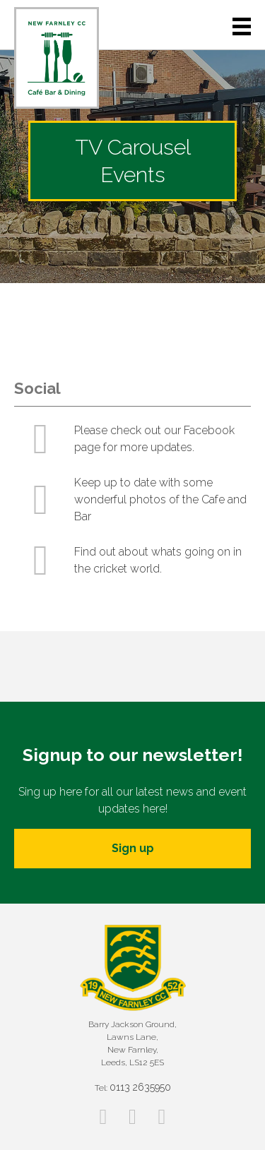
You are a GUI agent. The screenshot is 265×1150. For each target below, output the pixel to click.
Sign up (133, 848)
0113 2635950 (140, 1087)
